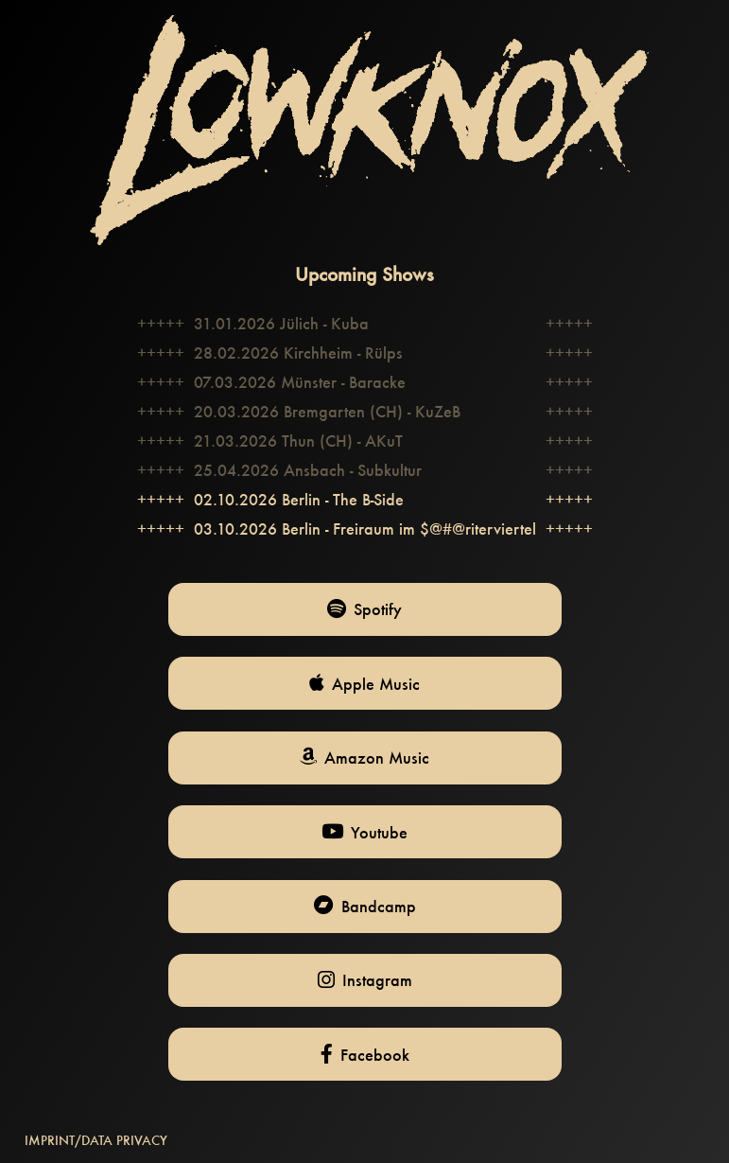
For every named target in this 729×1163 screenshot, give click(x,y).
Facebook (365, 1055)
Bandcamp (365, 906)
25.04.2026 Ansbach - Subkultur (308, 470)
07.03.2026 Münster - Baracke (300, 382)
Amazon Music (364, 757)
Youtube (364, 832)
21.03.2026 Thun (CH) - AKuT (298, 440)
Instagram (365, 980)
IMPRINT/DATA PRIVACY (96, 1140)
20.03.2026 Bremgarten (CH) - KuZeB (327, 411)
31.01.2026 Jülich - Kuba (281, 323)
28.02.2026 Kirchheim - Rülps (298, 352)
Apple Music (364, 684)
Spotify (364, 609)
